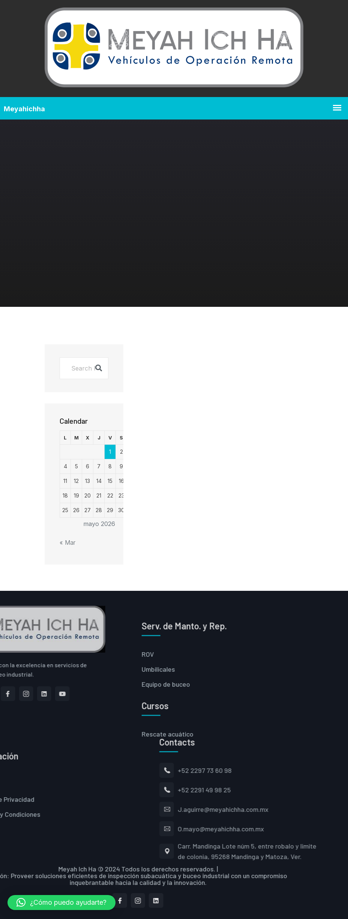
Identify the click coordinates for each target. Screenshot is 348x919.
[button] (62, 902)
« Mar (67, 542)
